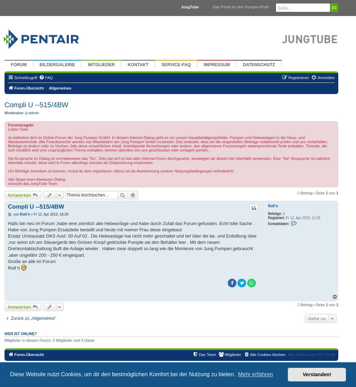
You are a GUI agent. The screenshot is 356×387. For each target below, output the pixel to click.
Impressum (217, 64)
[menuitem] (46, 77)
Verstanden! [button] (317, 374)
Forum (19, 64)
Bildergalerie (57, 64)
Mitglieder (101, 64)
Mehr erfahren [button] (255, 374)
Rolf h (273, 206)
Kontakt (138, 64)
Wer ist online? (21, 334)
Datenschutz (259, 64)
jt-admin (32, 113)
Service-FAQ (176, 64)
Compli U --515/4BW (36, 105)
